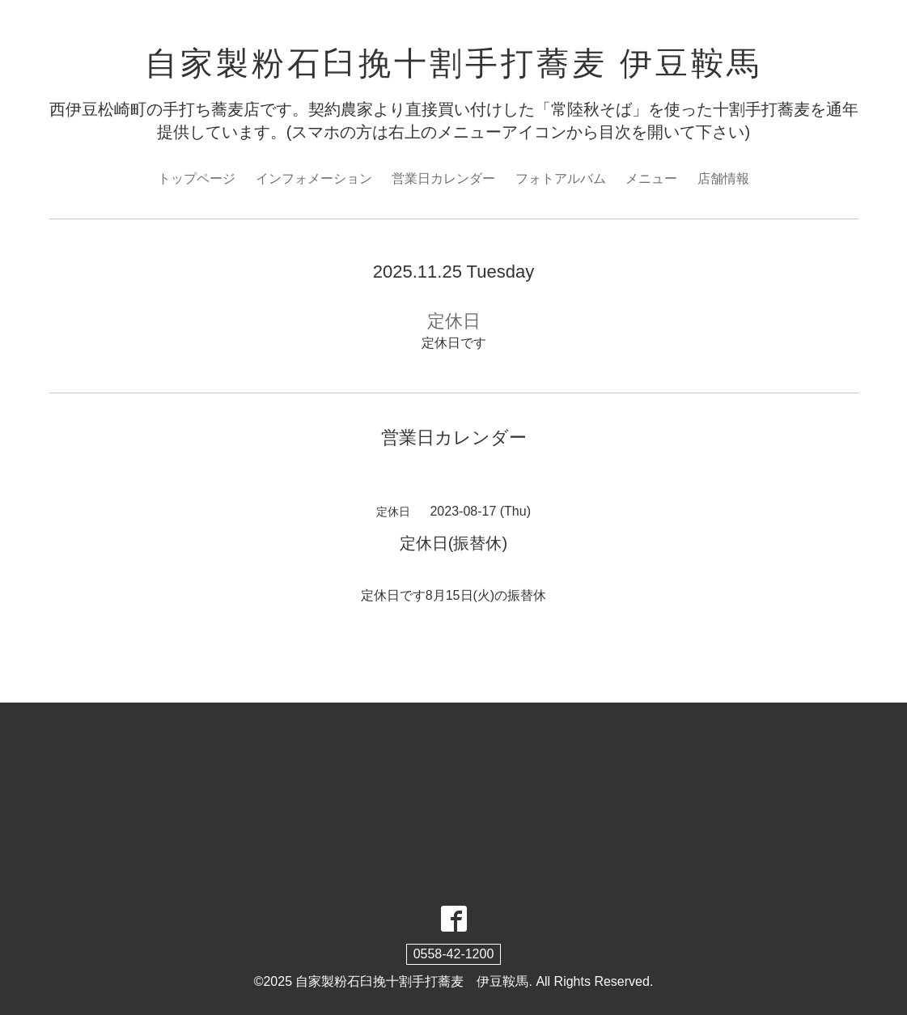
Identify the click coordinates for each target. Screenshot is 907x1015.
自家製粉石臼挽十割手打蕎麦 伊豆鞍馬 (453, 63)
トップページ (196, 178)
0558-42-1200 (453, 954)
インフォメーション (314, 178)
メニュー (651, 178)
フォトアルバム (560, 178)
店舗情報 (723, 178)
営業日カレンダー (443, 178)
